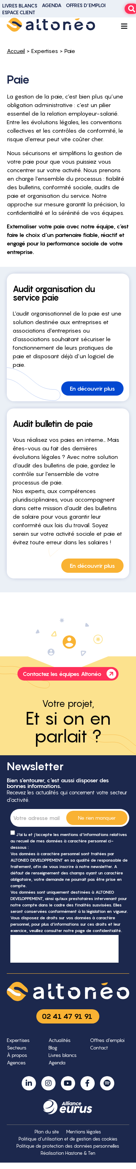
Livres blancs (19, 5)
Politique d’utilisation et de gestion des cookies (68, 1139)
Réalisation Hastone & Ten (68, 1153)
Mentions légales (83, 1131)
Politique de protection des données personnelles (67, 1146)
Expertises (44, 50)
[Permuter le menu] (124, 26)
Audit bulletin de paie (52, 424)
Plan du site (47, 1131)
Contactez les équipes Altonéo (70, 674)
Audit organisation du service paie (53, 293)
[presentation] (64, 949)
